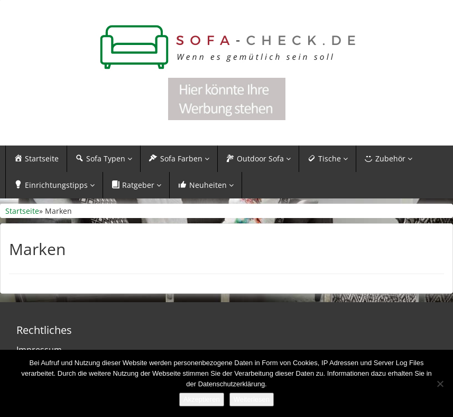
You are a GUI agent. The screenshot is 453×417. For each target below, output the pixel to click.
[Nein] (439, 383)
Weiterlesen (252, 399)
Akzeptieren (201, 399)
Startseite (22, 211)
